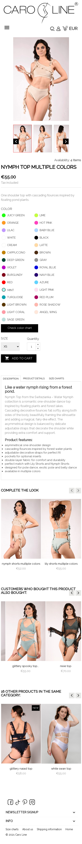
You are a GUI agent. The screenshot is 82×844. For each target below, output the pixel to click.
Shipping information (49, 829)
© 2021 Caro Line (16, 834)
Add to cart (19, 358)
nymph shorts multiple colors (38, 563)
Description (11, 378)
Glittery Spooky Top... (61, 666)
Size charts (56, 378)
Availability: (62, 160)
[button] (72, 490)
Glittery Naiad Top (21, 768)
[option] (38, 538)
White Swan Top (61, 768)
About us (27, 829)
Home (69, 829)
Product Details (34, 378)
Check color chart (20, 328)
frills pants (21, 666)
